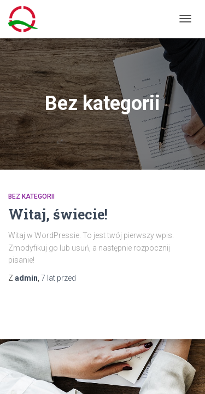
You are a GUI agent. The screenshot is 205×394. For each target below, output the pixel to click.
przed (58, 278)
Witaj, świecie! (58, 214)
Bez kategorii (31, 196)
